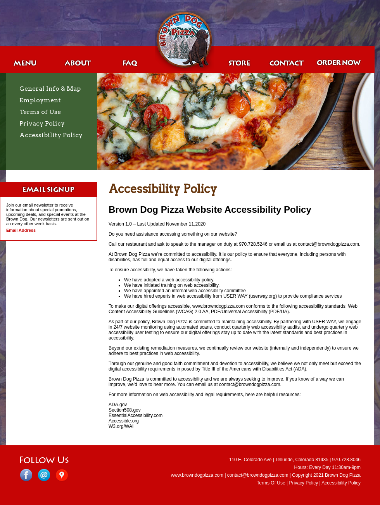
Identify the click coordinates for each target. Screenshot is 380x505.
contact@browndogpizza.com (257, 475)
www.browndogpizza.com (197, 475)
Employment (40, 100)
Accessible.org (124, 421)
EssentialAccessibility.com (135, 415)
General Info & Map (50, 88)
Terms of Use (40, 111)
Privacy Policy (42, 123)
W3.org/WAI (121, 426)
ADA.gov (118, 404)
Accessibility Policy (51, 135)
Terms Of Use (271, 483)
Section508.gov (125, 410)
